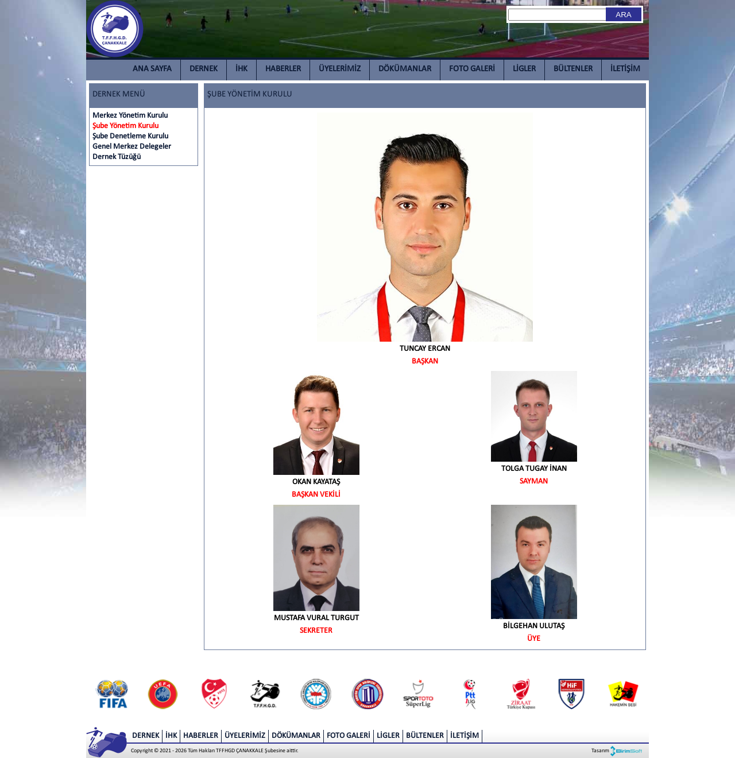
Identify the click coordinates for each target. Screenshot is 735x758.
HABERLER (283, 69)
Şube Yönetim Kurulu (125, 126)
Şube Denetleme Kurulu (130, 136)
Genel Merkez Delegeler (131, 146)
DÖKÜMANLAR (404, 69)
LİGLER (524, 69)
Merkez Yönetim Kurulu (130, 115)
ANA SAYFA (152, 69)
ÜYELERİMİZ (340, 69)
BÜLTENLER (573, 69)
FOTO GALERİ (472, 69)
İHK (241, 69)
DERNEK (203, 69)
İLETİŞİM (625, 69)
